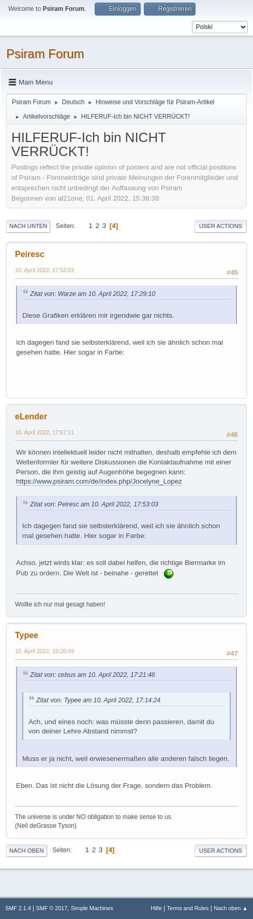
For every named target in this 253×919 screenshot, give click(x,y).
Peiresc (29, 254)
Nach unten (28, 226)
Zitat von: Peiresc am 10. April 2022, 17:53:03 (94, 504)
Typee (26, 635)
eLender (31, 416)
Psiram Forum (45, 54)
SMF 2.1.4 (18, 908)
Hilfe (156, 908)
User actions (220, 226)
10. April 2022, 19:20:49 (44, 651)
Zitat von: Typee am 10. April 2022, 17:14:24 (98, 700)
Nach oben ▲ (231, 908)
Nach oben (26, 850)
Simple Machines (92, 908)
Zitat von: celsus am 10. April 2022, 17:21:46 (92, 674)
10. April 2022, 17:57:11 (44, 432)
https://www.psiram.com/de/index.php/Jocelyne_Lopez (99, 481)
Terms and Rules (188, 908)
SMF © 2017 (52, 908)
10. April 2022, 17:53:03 (44, 270)
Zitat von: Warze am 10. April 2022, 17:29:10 (92, 294)
